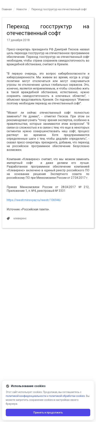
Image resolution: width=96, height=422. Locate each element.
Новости (21, 9)
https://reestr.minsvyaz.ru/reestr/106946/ (34, 200)
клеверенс (20, 218)
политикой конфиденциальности (26, 395)
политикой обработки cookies (67, 395)
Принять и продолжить (48, 412)
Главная (7, 9)
